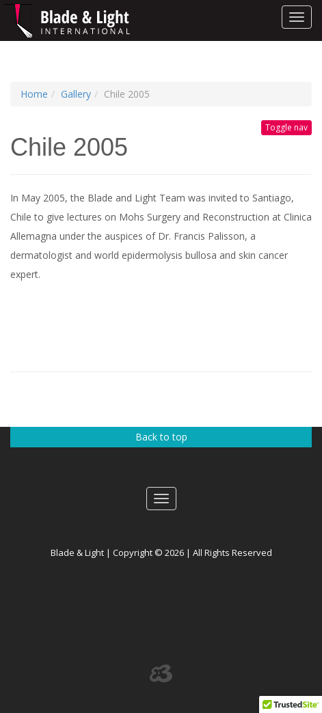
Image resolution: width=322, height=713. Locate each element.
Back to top (161, 436)
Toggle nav (286, 127)
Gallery (76, 93)
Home (34, 93)
